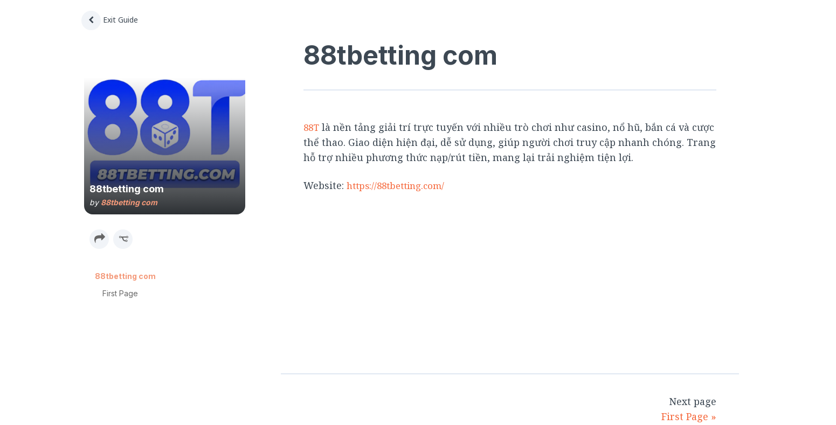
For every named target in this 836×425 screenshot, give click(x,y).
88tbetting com (129, 202)
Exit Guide (109, 20)
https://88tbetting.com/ (400, 184)
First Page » (688, 416)
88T (312, 127)
